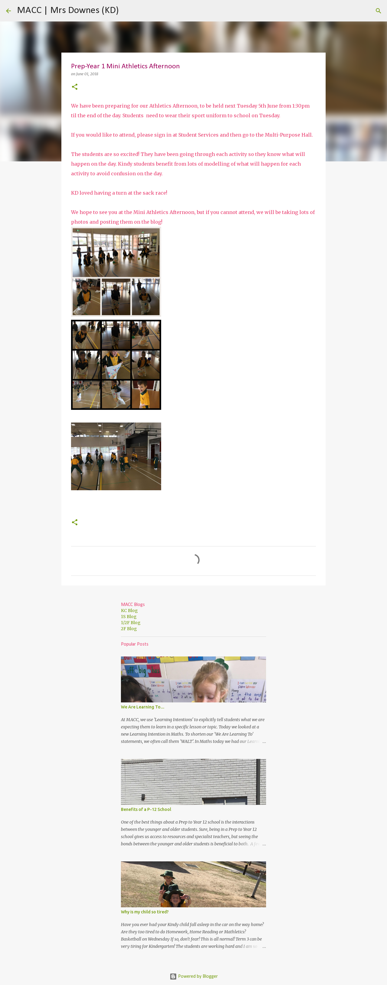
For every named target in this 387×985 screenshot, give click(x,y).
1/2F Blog (131, 622)
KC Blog (129, 610)
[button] (74, 87)
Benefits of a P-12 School (146, 809)
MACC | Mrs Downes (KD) (68, 10)
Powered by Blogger (194, 976)
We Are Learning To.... (142, 707)
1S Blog (129, 616)
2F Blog (129, 628)
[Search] (127, 11)
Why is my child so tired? (145, 911)
